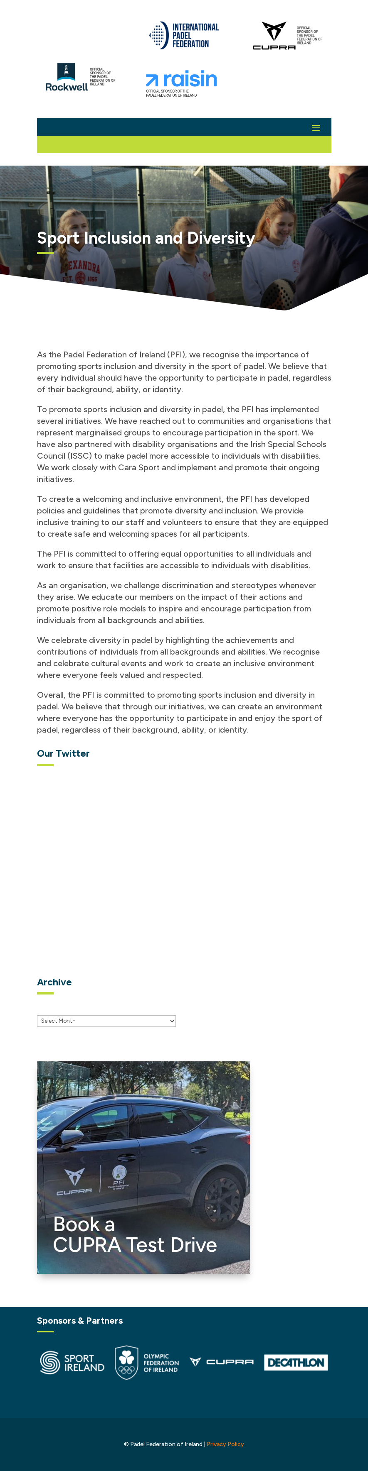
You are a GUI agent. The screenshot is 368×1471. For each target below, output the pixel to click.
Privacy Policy (225, 1444)
